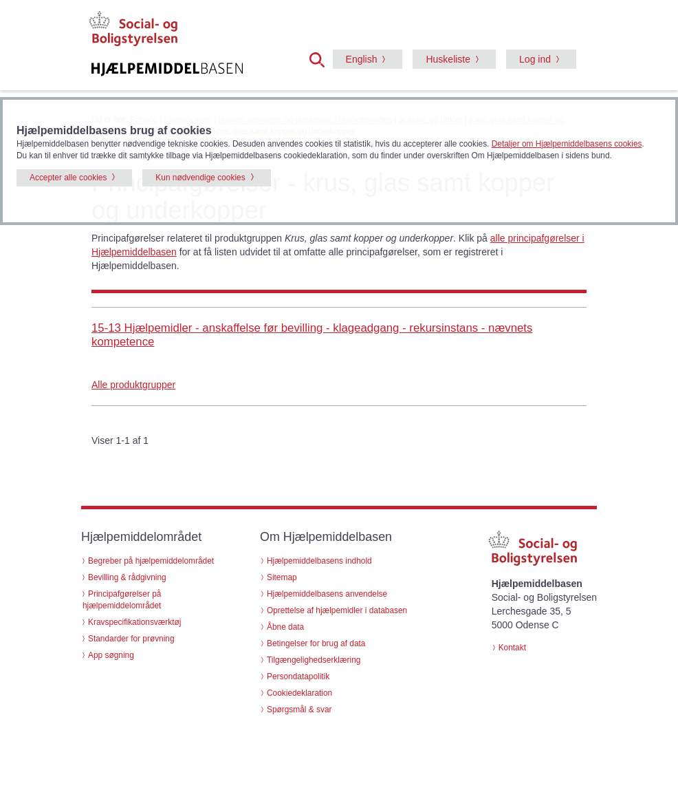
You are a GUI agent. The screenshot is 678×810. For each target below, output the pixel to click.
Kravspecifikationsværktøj (134, 622)
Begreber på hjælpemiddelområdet (151, 561)
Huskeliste (448, 59)
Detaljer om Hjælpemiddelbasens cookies (567, 144)
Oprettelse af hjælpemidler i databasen (337, 610)
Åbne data (285, 627)
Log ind (535, 59)
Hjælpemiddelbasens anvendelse (327, 594)
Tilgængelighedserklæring (313, 660)
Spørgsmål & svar (299, 709)
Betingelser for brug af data (316, 643)
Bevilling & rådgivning (127, 577)
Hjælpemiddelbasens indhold (319, 561)
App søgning (111, 655)
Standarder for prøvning (131, 638)
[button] (321, 58)
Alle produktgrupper (133, 384)
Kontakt (512, 647)
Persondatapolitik (298, 676)
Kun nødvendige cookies (200, 177)
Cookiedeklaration (299, 693)
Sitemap (282, 577)
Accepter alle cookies (68, 177)
